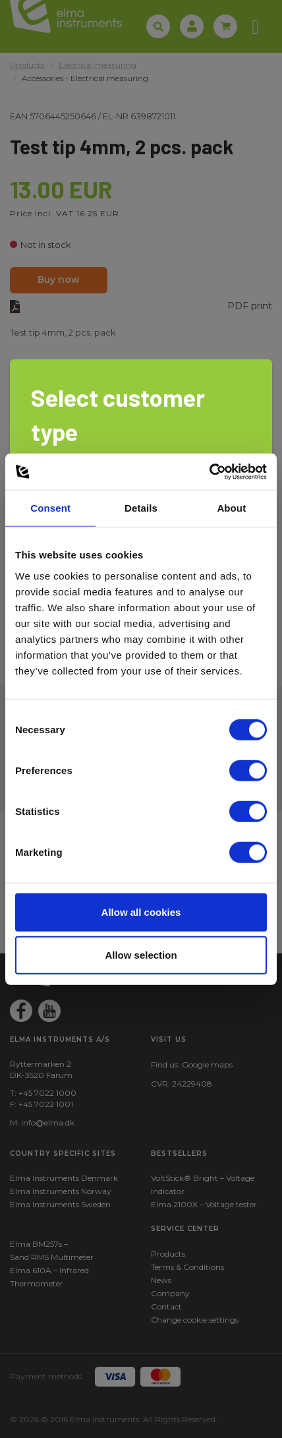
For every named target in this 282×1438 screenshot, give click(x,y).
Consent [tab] (50, 508)
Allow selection (141, 955)
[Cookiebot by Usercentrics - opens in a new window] (209, 471)
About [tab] (231, 508)
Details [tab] (141, 508)
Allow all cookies (141, 911)
